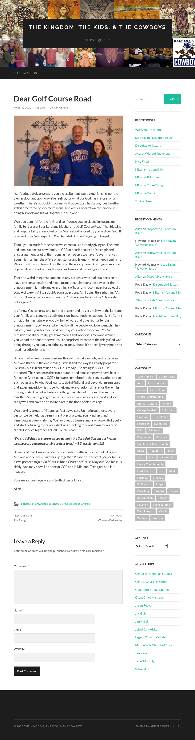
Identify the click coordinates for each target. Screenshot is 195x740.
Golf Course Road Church (74, 503)
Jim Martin (142, 621)
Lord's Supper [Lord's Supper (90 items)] (145, 471)
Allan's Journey (49, 503)
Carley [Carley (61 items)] (141, 390)
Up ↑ (178, 726)
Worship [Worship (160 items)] (158, 518)
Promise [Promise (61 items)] (159, 491)
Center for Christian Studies (153, 573)
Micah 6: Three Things (149, 185)
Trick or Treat (143, 201)
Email (18, 629)
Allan (40, 107)
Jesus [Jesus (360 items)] (140, 457)
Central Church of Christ (151, 581)
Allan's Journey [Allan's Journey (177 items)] (157, 383)
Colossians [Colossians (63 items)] (168, 410)
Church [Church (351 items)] (166, 403)
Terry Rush (142, 653)
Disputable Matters (148, 145)
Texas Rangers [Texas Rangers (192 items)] (145, 511)
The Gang (23, 518)
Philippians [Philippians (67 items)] (144, 484)
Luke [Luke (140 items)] (161, 471)
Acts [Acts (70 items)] (140, 383)
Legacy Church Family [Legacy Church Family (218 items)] (150, 464)
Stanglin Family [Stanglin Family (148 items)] (162, 504)
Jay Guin (141, 613)
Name (18, 610)
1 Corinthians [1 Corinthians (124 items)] (145, 376)
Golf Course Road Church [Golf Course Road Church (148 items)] (152, 443)
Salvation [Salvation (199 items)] (142, 504)
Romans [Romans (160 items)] (162, 497)
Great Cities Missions (149, 597)
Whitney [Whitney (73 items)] (142, 518)
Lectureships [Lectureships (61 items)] (167, 457)
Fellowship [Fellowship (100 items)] (155, 430)
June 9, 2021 (23, 107)
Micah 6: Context (146, 193)
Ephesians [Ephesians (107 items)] (143, 423)
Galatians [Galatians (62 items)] (161, 437)
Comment (21, 566)
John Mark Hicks (146, 629)
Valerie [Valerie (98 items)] (163, 511)
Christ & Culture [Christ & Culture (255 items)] (147, 403)
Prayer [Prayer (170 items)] (160, 484)
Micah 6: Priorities (147, 177)
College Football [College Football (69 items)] (147, 410)
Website (19, 649)
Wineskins (142, 669)
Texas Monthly (144, 661)
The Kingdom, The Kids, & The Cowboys (97, 27)
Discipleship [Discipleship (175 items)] (160, 416)
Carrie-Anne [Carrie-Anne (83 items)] (157, 390)
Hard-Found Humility (167, 316)
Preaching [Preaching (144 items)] (143, 491)
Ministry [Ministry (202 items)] (158, 477)
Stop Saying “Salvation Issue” (154, 137)
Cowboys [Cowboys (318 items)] (142, 416)
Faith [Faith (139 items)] (140, 430)
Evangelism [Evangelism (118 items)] (161, 423)
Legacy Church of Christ (150, 637)
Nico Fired (142, 161)
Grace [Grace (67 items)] (140, 450)
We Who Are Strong (148, 129)
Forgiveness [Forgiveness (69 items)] (144, 437)
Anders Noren (161, 726)
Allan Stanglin (25, 72)
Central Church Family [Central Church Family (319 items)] (150, 396)
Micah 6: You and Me (149, 169)
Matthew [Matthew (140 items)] (142, 477)
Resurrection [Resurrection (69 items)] (145, 497)
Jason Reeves (144, 605)
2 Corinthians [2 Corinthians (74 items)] (167, 376)
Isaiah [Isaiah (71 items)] (170, 450)
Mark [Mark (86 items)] (172, 471)
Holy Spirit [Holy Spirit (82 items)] (155, 450)
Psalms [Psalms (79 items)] (173, 491)
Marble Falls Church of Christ (154, 645)
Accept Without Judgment (152, 153)
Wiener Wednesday (110, 518)
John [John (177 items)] (151, 457)
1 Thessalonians (30, 503)
